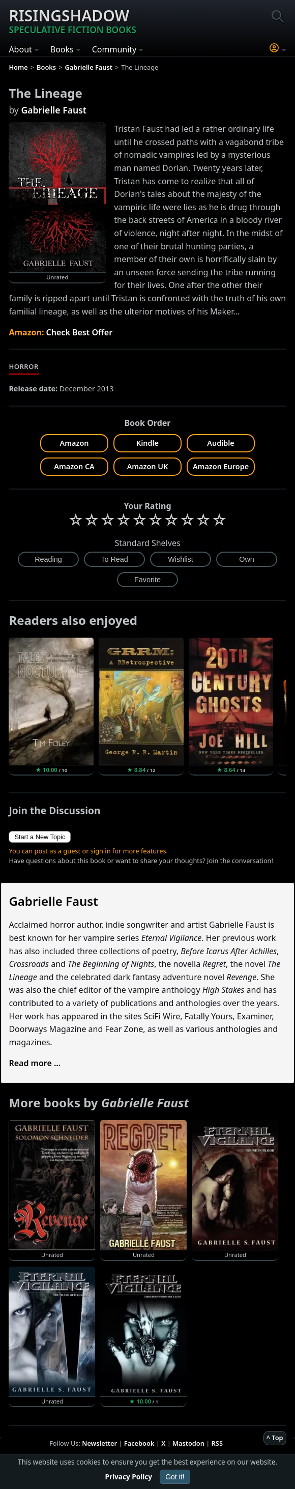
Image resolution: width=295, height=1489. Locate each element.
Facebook (139, 1443)
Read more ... (35, 1063)
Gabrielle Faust (53, 110)
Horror (23, 366)
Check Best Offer (79, 332)
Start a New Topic (39, 837)
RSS (217, 1443)
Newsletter (99, 1443)
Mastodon (188, 1443)
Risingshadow (72, 20)
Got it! (174, 1477)
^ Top (275, 1437)
